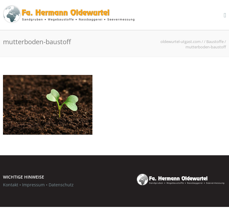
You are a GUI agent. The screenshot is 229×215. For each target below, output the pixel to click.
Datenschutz (61, 185)
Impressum (33, 185)
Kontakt (10, 185)
